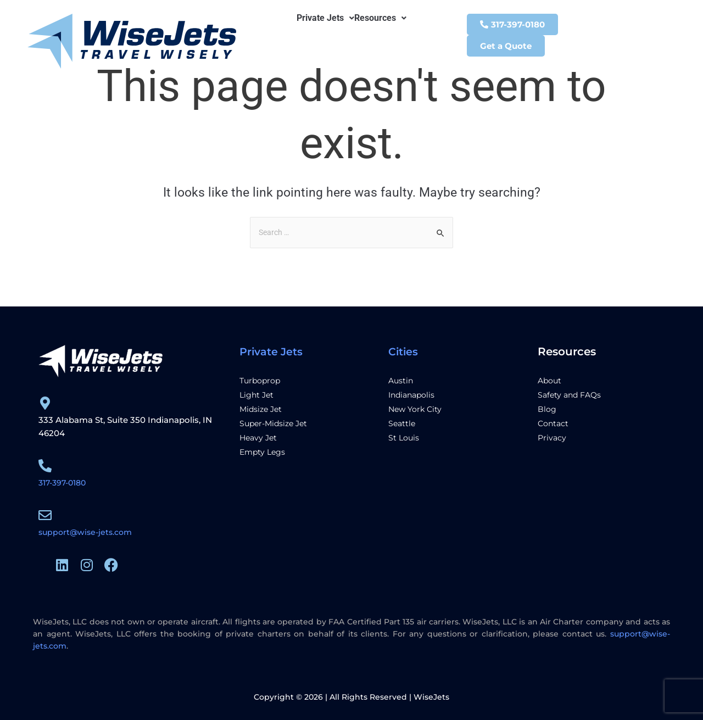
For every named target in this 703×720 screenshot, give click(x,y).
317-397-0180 (65, 482)
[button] (325, 18)
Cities (403, 351)
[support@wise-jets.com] (45, 515)
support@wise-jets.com (88, 532)
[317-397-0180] (45, 465)
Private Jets (325, 18)
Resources (380, 18)
